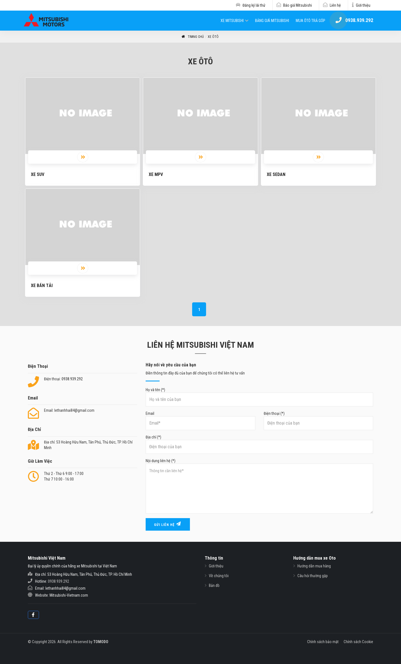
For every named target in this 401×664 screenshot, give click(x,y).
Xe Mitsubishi (232, 20)
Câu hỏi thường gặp (312, 576)
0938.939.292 (72, 379)
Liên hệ (335, 5)
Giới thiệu (363, 5)
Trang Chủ (192, 37)
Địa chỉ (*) (259, 444)
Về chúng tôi (219, 576)
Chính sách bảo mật (323, 642)
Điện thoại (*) (318, 420)
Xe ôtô (213, 37)
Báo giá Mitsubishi (297, 5)
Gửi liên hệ (168, 524)
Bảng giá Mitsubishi (272, 20)
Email (200, 420)
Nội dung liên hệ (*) (259, 486)
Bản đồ (214, 585)
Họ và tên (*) (259, 397)
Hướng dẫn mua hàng (314, 566)
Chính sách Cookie (358, 642)
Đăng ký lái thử (254, 5)
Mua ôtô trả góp (310, 20)
